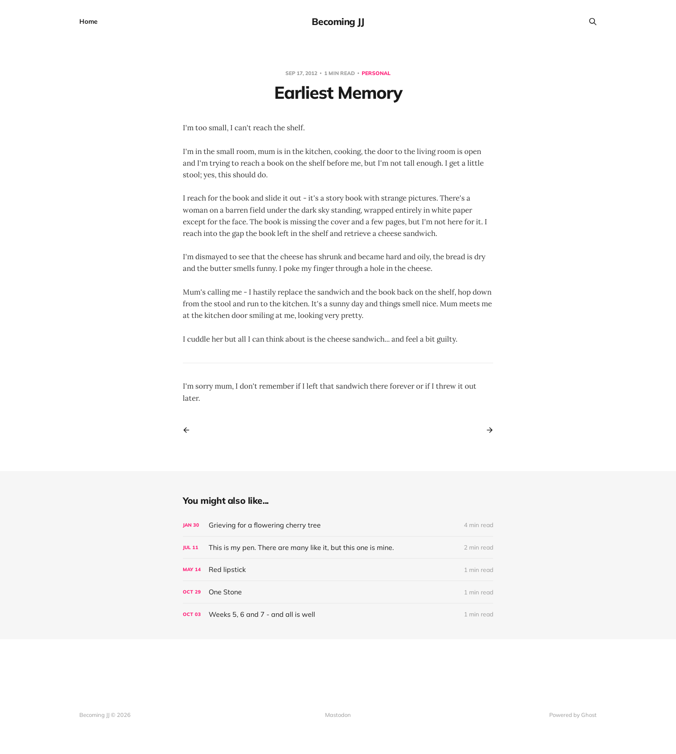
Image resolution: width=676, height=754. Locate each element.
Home (88, 21)
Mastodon (338, 714)
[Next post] (486, 430)
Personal (376, 73)
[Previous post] (189, 430)
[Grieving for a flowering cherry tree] (338, 525)
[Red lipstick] (338, 570)
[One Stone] (338, 592)
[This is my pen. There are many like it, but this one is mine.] (338, 548)
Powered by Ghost (573, 714)
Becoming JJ (338, 21)
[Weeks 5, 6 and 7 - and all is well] (338, 614)
